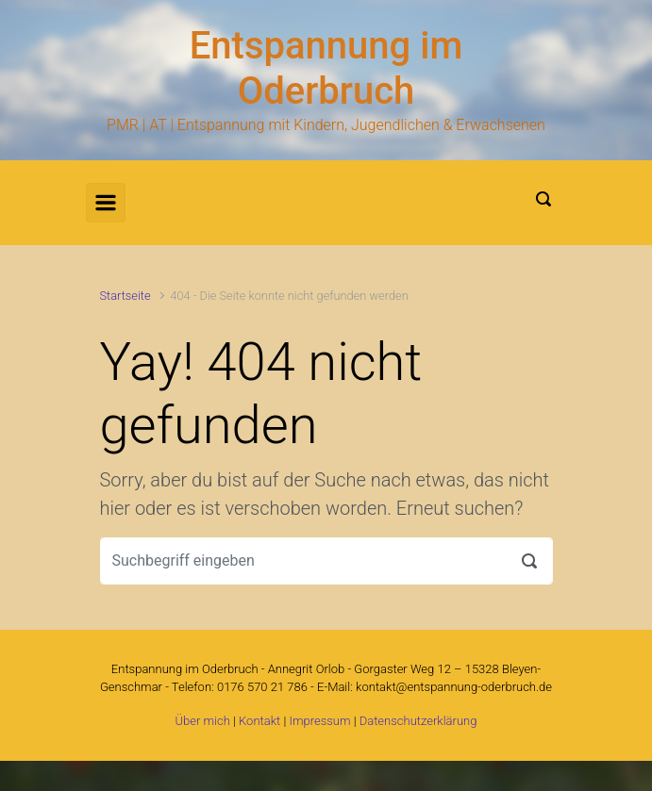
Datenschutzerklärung (418, 721)
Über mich (203, 721)
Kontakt (259, 721)
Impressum (319, 721)
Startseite (125, 295)
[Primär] (105, 202)
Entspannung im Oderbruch (326, 68)
